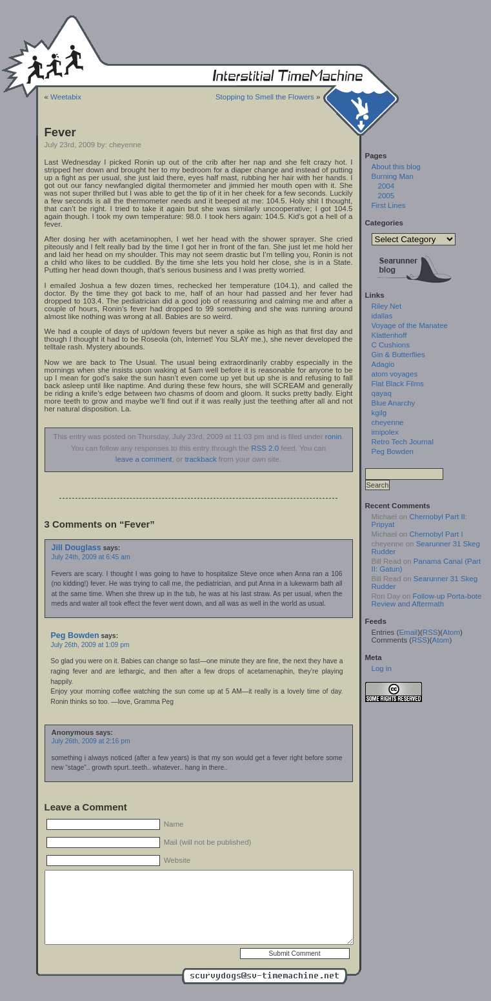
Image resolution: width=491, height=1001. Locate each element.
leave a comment (143, 459)
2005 (386, 196)
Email (408, 632)
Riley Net (387, 306)
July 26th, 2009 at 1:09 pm (90, 644)
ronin (333, 436)
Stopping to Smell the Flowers (264, 97)
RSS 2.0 (265, 448)
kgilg (379, 413)
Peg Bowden (75, 635)
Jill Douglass (76, 547)
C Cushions (391, 345)
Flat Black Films (398, 383)
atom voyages (395, 374)
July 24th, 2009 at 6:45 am (91, 557)
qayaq (382, 393)
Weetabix (65, 97)
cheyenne (388, 422)
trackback (200, 459)
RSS (430, 632)
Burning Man (393, 176)
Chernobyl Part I (436, 534)
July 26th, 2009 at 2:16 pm (91, 741)
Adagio (383, 364)
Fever (60, 132)
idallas (382, 316)
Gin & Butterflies (398, 354)
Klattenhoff (389, 335)
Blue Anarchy (394, 403)
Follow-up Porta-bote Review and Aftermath (427, 600)
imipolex (385, 432)
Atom (451, 632)
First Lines (389, 205)
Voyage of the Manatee (410, 325)
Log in (382, 668)
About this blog (396, 166)
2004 (386, 186)
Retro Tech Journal (403, 442)
